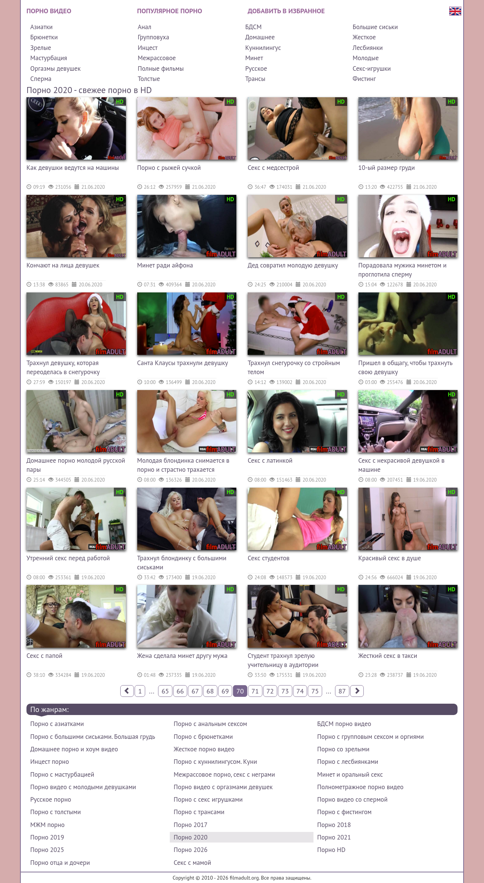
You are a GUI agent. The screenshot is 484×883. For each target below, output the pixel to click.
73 (285, 691)
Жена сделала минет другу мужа (182, 655)
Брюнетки (44, 37)
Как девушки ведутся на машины (72, 167)
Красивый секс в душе (389, 558)
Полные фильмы (161, 68)
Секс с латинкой (270, 460)
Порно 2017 (190, 825)
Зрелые (40, 48)
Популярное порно (169, 10)
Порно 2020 (190, 837)
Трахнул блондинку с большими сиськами (181, 562)
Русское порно (50, 799)
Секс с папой (44, 655)
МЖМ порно (47, 825)
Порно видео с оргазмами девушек (223, 787)
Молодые (366, 58)
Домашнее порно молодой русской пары (75, 465)
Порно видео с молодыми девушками (83, 787)
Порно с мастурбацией (62, 774)
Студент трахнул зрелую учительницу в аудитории (283, 660)
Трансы (255, 79)
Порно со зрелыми (343, 749)
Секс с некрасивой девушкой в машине (401, 465)
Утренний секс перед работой (68, 558)
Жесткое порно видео (204, 749)
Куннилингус (263, 48)
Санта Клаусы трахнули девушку (182, 363)
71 (255, 691)
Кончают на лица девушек (62, 265)
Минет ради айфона (165, 265)
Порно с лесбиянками (348, 761)
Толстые (149, 79)
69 (225, 691)
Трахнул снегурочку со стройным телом (294, 367)
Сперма (40, 79)
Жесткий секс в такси (387, 655)
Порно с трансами (199, 812)
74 (300, 691)
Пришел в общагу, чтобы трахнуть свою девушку (405, 367)
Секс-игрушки (372, 68)
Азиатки (41, 27)
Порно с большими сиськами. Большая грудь (92, 736)
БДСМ (253, 27)
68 (210, 691)
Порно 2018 (334, 825)
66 (180, 691)
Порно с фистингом (344, 812)
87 (342, 691)
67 (195, 691)
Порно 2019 (47, 837)
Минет (254, 58)
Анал (144, 27)
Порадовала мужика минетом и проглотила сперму (402, 269)
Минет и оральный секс (350, 774)
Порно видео (48, 10)
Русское (256, 68)
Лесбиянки (368, 48)
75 (315, 691)
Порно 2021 (334, 837)
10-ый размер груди (386, 167)
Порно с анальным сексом (210, 724)
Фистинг (364, 79)
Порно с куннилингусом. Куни (215, 761)
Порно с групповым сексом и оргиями (370, 736)
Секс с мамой (192, 862)
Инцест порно (49, 761)
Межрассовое (157, 58)
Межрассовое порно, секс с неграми (224, 774)
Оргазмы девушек (55, 68)
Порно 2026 (190, 850)
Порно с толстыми (55, 812)
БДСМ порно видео (344, 724)
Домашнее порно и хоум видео (74, 749)
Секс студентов (269, 558)
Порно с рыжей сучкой (169, 167)
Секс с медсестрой (273, 167)
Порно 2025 (47, 850)
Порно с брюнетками (203, 736)
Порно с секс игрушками (208, 799)
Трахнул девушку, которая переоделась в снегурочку (63, 367)
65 (165, 691)
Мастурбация (48, 58)
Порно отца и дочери (60, 862)
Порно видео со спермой (352, 799)
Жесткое (364, 37)
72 (270, 691)
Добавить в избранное (286, 10)
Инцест (148, 48)
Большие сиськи (375, 27)
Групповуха (153, 37)
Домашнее (260, 37)
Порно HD (331, 850)
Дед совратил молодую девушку (293, 265)
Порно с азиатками (57, 724)
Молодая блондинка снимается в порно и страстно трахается (183, 465)
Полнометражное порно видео (360, 787)
